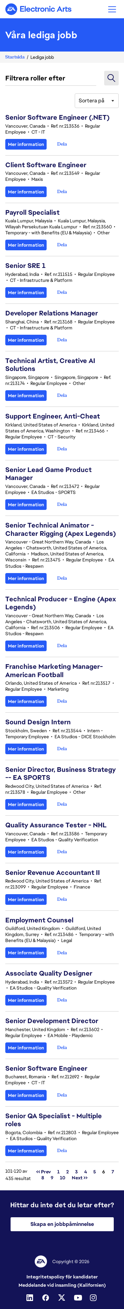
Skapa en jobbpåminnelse (62, 1224)
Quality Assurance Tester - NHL (56, 825)
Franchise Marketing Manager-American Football (54, 670)
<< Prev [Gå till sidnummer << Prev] (43, 1172)
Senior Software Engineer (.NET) (57, 117)
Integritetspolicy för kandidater (62, 1277)
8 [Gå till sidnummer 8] (42, 1178)
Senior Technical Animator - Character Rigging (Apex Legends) (60, 529)
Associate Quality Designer (48, 973)
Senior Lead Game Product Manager (48, 473)
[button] (112, 9)
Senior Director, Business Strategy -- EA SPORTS (60, 773)
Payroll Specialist (32, 212)
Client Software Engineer (45, 165)
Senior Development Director (51, 1020)
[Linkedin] (30, 1297)
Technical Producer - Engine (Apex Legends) (60, 603)
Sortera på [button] (91, 100)
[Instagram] (94, 1297)
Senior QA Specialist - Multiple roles (53, 1120)
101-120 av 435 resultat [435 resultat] (18, 1174)
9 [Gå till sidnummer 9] (52, 1178)
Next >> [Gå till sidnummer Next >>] (80, 1178)
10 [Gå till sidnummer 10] (62, 1178)
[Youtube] (78, 1297)
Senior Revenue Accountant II (52, 872)
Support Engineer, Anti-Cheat (52, 416)
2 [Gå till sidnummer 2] (67, 1172)
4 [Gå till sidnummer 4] (85, 1172)
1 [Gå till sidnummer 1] (58, 1172)
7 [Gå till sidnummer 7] (112, 1172)
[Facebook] (46, 1297)
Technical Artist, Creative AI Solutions (50, 364)
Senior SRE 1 (25, 265)
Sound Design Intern (38, 722)
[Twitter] (62, 1297)
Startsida (15, 57)
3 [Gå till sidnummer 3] (76, 1172)
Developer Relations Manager (51, 313)
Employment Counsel (39, 920)
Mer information (26, 144)
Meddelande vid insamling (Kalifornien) (62, 1285)
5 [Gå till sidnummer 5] (94, 1172)
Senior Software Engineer (46, 1068)
